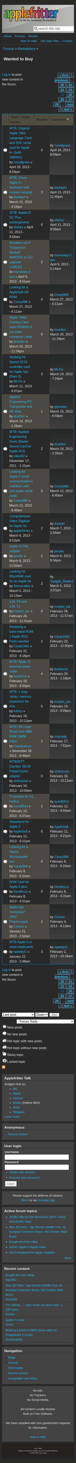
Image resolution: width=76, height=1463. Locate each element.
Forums (20, 36)
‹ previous (64, 78)
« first (64, 75)
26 (62, 99)
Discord (18, 1098)
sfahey (18, 227)
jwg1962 (10, 1279)
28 (57, 104)
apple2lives (22, 530)
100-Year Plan (49, 41)
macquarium (22, 746)
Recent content (18, 1134)
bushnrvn (20, 676)
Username (13, 1152)
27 (70, 99)
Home (7, 36)
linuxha (10, 1314)
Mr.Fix (18, 381)
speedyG (20, 951)
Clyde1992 (21, 646)
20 (62, 85)
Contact (67, 41)
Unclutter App (46, 1200)
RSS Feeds (15, 1368)
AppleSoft (20, 831)
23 (70, 90)
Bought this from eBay (23, 1241)
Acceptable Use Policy (22, 1378)
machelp (61, 736)
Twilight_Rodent (61, 581)
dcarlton (19, 341)
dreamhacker (13, 1339)
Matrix (17, 1093)
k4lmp (18, 711)
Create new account (22, 1172)
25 (70, 94)
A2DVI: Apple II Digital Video (27, 1247)
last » (68, 109)
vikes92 (19, 456)
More (68, 1258)
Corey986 (21, 302)
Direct (25, 1200)
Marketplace (26, 48)
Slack (16, 1107)
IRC (15, 1088)
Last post (60, 119)
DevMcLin (21, 891)
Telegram (19, 1112)
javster (18, 556)
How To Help (28, 41)
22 (62, 90)
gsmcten (61, 406)
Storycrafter (22, 586)
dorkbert (20, 197)
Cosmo (19, 926)
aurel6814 (21, 806)
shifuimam (21, 781)
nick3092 (11, 1299)
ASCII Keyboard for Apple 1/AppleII (32, 1252)
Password (12, 1162)
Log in (6, 74)
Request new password (24, 1177)
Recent (33, 36)
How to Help (38, 1437)
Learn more (12, 1116)
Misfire (17, 1102)
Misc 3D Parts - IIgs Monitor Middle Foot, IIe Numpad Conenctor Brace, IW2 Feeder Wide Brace (38, 1231)
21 (70, 85)
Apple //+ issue (15, 1320)
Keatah (60, 523)
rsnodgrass (22, 162)
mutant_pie (22, 611)
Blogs (11, 1357)
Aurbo (9, 1324)
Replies (42, 119)
